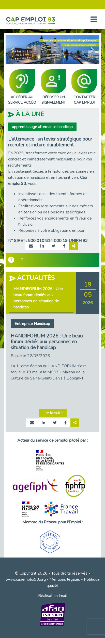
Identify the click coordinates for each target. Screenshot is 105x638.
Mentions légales (65, 579)
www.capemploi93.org (26, 579)
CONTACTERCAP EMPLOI (84, 87)
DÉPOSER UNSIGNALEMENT (53, 87)
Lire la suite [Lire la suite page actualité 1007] (52, 413)
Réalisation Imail (52, 596)
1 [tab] (11, 260)
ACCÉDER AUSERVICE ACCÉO (22, 87)
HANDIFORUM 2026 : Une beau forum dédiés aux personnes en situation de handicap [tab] (38, 298)
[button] (13, 49)
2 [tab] (22, 260)
